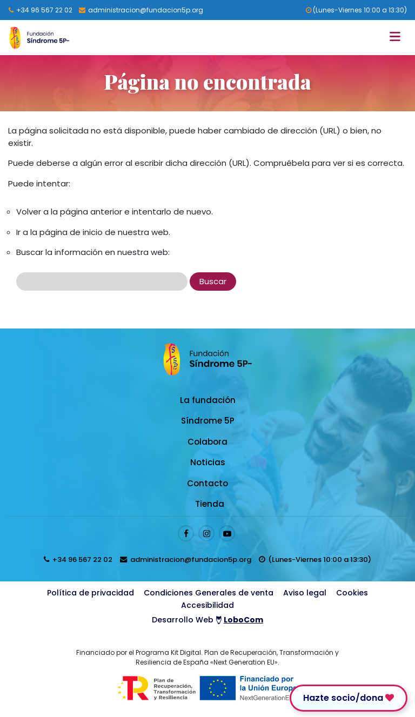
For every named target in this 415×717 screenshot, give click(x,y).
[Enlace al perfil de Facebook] (186, 533)
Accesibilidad (207, 605)
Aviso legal (304, 592)
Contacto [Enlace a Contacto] (207, 483)
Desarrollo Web (207, 619)
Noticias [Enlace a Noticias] (207, 462)
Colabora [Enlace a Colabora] (207, 441)
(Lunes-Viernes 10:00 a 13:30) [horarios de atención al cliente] (356, 10)
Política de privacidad (90, 592)
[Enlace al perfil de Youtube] (227, 533)
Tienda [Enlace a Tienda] (209, 504)
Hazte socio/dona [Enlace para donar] (348, 698)
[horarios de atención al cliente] (315, 559)
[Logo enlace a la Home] (39, 37)
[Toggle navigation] (398, 37)
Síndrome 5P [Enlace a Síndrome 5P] (208, 420)
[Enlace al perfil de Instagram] (206, 533)
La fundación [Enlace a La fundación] (208, 400)
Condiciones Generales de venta (208, 592)
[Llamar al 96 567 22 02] (40, 10)
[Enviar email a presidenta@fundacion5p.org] (141, 10)
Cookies (352, 592)
